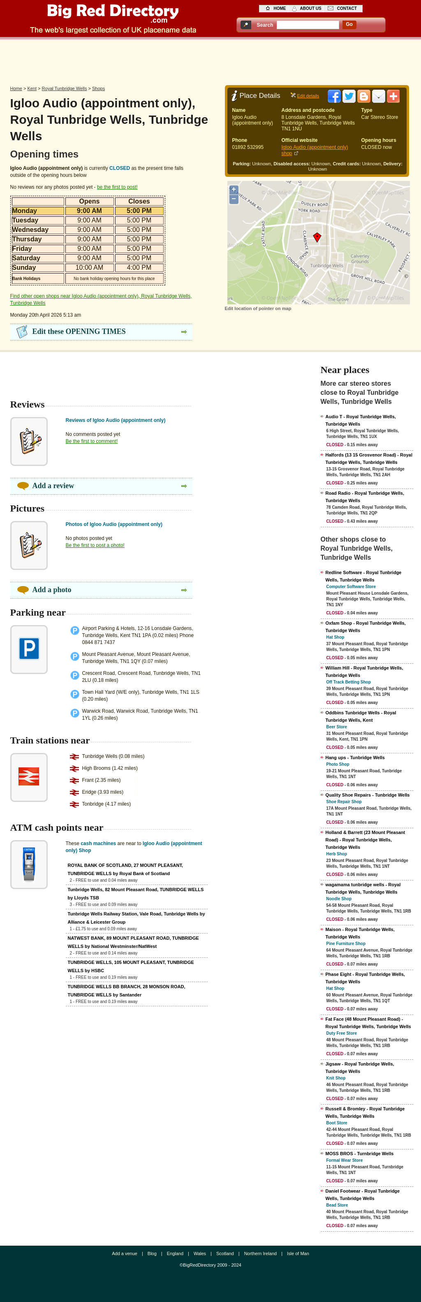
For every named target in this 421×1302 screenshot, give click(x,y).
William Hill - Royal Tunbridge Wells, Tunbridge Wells (364, 671)
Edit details (308, 95)
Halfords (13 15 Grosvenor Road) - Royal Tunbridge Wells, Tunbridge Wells (369, 458)
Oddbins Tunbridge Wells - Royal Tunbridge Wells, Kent (361, 716)
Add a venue (124, 1253)
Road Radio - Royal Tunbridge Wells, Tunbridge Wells (365, 497)
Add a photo (52, 590)
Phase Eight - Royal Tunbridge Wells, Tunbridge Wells (365, 978)
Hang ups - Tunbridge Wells (355, 757)
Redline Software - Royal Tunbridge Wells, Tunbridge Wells (364, 576)
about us (311, 8)
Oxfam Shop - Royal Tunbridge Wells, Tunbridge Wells (366, 627)
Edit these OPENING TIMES (79, 331)
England (175, 1253)
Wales (200, 1253)
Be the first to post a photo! (95, 545)
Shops (98, 88)
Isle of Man (298, 1253)
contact (347, 8)
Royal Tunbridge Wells (64, 88)
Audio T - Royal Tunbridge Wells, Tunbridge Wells (361, 420)
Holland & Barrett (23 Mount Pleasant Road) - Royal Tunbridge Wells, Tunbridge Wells (365, 840)
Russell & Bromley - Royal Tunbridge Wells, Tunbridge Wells (365, 1112)
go (349, 24)
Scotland (225, 1253)
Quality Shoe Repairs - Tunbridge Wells (368, 794)
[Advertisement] (210, 60)
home (280, 8)
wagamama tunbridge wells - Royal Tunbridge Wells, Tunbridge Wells (363, 888)
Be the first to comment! (92, 441)
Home (16, 88)
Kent (32, 88)
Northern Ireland (260, 1253)
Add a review (53, 486)
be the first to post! (117, 187)
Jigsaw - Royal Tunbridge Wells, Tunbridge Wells (360, 1067)
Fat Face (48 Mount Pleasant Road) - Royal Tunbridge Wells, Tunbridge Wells (368, 1023)
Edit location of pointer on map (258, 308)
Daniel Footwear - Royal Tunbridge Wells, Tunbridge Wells (363, 1194)
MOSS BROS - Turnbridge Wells (360, 1153)
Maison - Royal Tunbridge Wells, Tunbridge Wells (360, 933)
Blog (152, 1253)
